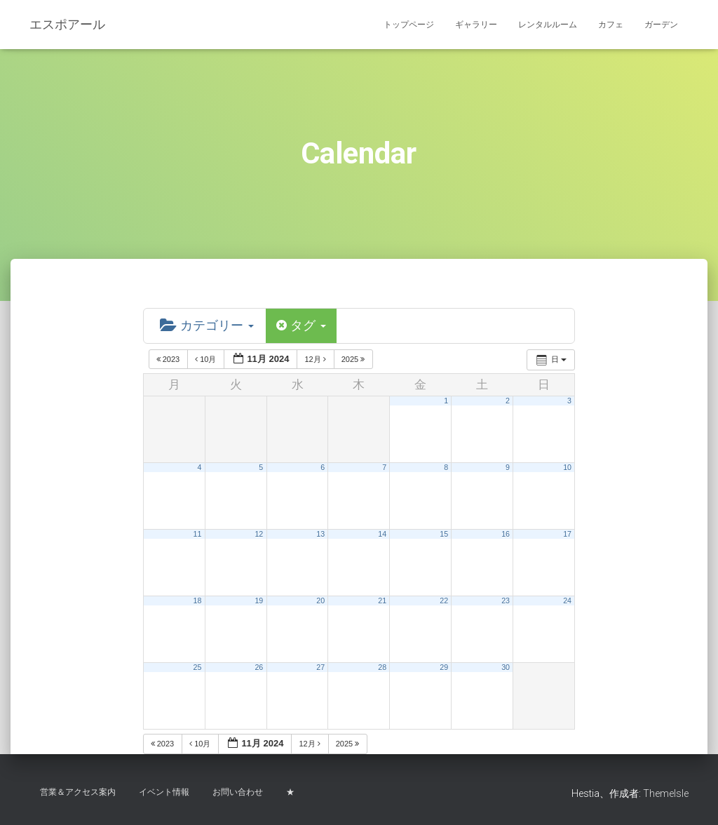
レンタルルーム (547, 24)
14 (382, 534)
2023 (169, 359)
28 (382, 667)
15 (444, 534)
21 (382, 600)
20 (320, 600)
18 (197, 600)
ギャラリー (476, 24)
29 (444, 667)
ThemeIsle (666, 793)
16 (505, 534)
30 (505, 667)
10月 (206, 359)
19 (259, 600)
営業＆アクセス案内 (78, 792)
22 (444, 600)
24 (567, 600)
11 (197, 534)
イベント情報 (164, 792)
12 (259, 534)
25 (197, 667)
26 (259, 667)
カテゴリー (207, 325)
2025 (354, 359)
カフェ (610, 24)
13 (320, 534)
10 (567, 467)
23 (505, 600)
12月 (315, 359)
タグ (301, 325)
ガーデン (661, 24)
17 (567, 534)
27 (320, 667)
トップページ (409, 24)
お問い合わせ (237, 792)
